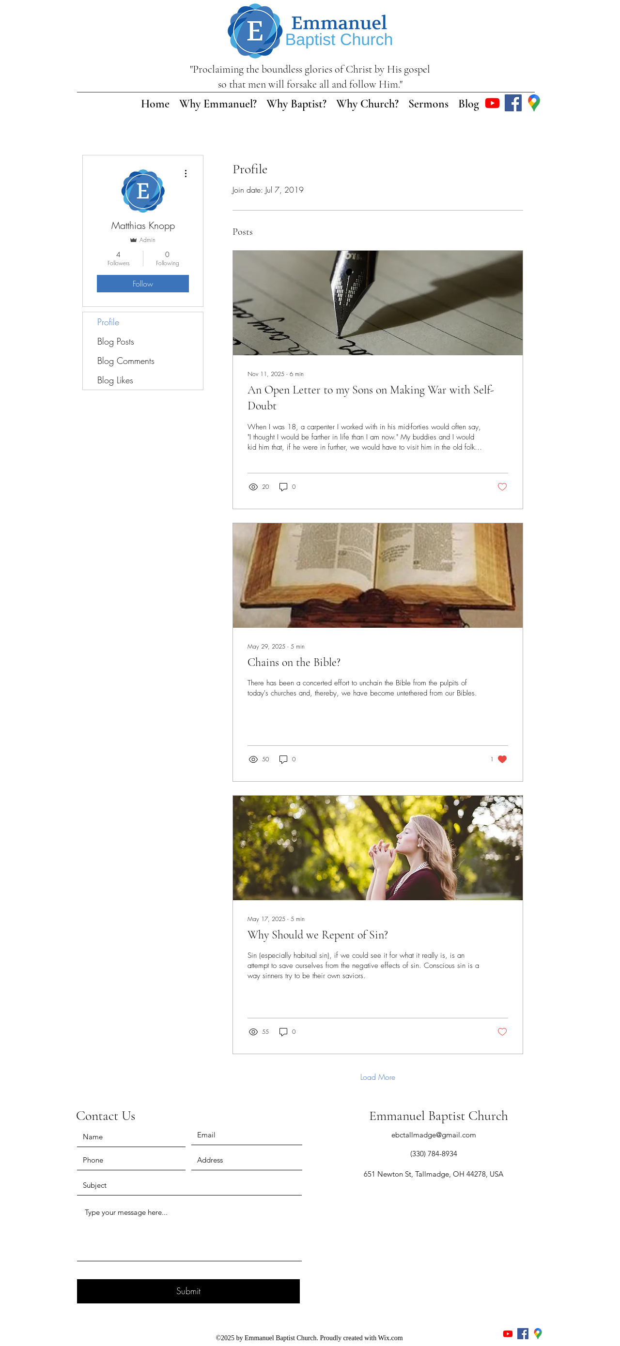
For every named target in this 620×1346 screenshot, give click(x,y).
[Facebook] (513, 102)
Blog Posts (115, 341)
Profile (108, 322)
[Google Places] (534, 102)
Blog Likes (115, 380)
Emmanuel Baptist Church (438, 1115)
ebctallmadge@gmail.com (433, 1134)
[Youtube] (492, 102)
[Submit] (188, 1291)
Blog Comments (126, 360)
